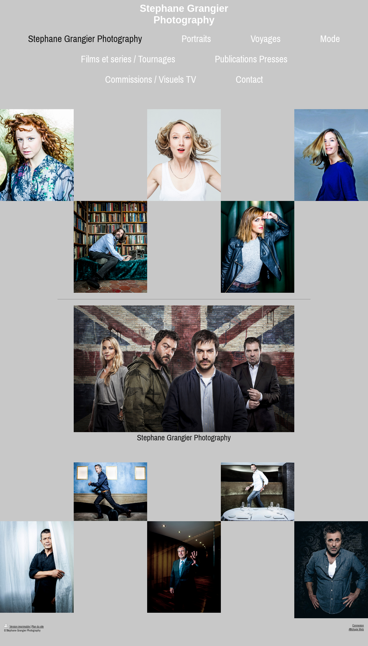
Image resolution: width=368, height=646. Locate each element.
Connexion (358, 625)
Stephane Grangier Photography (184, 14)
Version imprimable (17, 626)
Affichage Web (356, 629)
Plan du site (38, 626)
